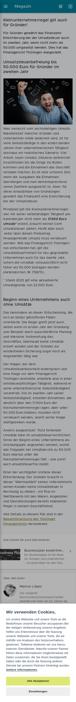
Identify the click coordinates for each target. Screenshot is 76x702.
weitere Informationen (21, 669)
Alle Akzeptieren (38, 680)
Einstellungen (38, 691)
